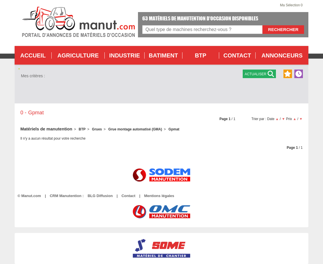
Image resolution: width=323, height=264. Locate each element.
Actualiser (259, 74)
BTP (200, 55)
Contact (128, 196)
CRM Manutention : (66, 196)
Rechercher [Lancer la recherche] (283, 29)
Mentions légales (159, 196)
